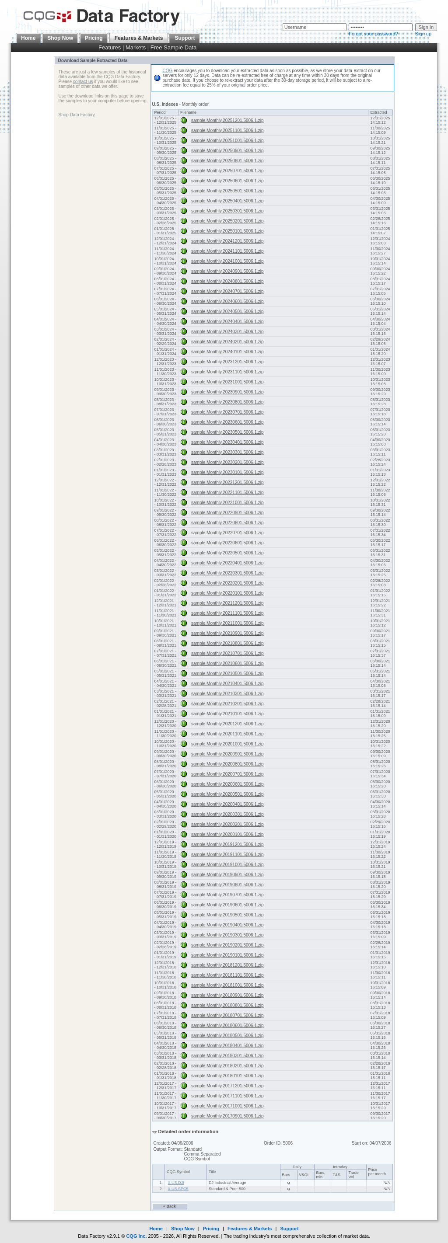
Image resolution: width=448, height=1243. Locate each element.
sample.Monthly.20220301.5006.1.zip (227, 573)
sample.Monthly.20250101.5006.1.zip (227, 231)
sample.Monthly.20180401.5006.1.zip (227, 1045)
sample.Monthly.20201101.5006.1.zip (227, 733)
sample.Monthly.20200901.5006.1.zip (227, 754)
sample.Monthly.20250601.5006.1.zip (227, 180)
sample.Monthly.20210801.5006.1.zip (227, 643)
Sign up (423, 33)
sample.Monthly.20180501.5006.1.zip (227, 1035)
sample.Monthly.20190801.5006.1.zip (227, 884)
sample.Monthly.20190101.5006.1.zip (227, 955)
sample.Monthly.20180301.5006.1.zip (227, 1055)
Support (185, 38)
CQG (168, 70)
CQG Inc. (136, 1236)
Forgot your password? (373, 33)
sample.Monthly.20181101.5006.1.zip (227, 975)
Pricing (94, 38)
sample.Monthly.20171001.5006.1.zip (227, 1106)
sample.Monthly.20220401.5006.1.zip (227, 563)
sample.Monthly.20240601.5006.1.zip (227, 301)
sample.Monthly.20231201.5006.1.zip (227, 361)
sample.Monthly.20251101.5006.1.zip (227, 130)
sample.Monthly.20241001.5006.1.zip (227, 261)
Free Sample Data (173, 47)
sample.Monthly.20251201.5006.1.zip (227, 120)
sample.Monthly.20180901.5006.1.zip (227, 995)
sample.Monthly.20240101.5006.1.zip (227, 351)
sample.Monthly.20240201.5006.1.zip (227, 341)
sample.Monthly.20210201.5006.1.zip (227, 703)
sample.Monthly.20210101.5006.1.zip (227, 713)
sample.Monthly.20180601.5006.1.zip (227, 1025)
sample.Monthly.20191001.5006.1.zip (227, 864)
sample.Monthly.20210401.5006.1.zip (227, 683)
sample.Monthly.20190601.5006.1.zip (227, 904)
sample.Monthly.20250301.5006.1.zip (227, 211)
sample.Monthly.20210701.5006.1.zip (227, 653)
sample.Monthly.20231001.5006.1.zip (227, 382)
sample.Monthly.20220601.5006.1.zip (227, 542)
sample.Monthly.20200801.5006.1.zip (227, 764)
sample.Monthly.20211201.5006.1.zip (227, 603)
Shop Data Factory (77, 114)
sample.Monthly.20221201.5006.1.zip (227, 482)
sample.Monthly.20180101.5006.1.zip (227, 1075)
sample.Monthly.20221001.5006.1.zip (227, 502)
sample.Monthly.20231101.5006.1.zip (227, 371)
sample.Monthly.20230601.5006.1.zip (227, 422)
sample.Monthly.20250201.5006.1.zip (227, 221)
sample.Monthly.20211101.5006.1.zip (227, 613)
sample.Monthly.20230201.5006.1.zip (227, 462)
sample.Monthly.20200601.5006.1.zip (227, 784)
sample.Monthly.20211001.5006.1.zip (227, 623)
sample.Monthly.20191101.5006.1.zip (227, 854)
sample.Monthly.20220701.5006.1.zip (227, 532)
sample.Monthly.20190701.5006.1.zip (227, 894)
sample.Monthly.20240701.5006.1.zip (227, 291)
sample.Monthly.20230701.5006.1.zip (227, 412)
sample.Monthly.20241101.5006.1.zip (227, 251)
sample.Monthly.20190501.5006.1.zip (227, 914)
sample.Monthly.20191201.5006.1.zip (227, 844)
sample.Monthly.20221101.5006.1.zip (227, 492)
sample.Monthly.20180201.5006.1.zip (227, 1065)
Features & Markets (250, 1228)
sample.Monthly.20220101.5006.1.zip (227, 593)
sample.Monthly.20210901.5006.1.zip (227, 633)
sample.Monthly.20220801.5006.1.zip (227, 522)
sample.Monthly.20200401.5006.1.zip (227, 804)
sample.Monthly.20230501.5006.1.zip (227, 432)
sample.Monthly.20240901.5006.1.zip (227, 271)
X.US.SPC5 (178, 1189)
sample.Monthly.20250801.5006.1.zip (227, 160)
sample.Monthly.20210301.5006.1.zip (227, 693)
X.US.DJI (176, 1182)
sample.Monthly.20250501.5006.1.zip (227, 190)
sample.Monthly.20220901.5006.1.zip (227, 512)
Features (109, 47)
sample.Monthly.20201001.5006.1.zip (227, 744)
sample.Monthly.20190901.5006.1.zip (227, 874)
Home (28, 38)
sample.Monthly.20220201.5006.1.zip (227, 583)
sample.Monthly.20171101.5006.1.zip (227, 1095)
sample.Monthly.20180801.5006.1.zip (227, 1005)
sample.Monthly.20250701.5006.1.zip (227, 170)
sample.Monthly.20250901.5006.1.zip (227, 150)
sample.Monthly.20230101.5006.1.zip (227, 472)
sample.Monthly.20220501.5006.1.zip (227, 552)
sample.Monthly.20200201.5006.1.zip (227, 824)
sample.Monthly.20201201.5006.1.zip (227, 723)
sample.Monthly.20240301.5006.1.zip (227, 331)
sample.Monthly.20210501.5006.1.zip (227, 673)
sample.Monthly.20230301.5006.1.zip (227, 452)
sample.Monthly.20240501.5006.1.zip (227, 311)
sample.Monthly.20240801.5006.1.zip (227, 281)
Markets (136, 47)
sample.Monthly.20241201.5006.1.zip (227, 241)
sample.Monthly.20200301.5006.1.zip (227, 814)
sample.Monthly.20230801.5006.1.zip (227, 402)
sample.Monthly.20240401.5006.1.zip (227, 321)
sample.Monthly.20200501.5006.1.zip (227, 794)
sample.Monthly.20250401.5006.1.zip (227, 200)
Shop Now (60, 38)
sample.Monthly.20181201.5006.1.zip (227, 965)
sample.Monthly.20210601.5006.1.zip (227, 663)
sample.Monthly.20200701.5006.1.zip (227, 774)
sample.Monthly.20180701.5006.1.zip (227, 1015)
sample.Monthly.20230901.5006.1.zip (227, 392)
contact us (83, 81)
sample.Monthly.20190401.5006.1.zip (227, 925)
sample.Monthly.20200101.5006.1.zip (227, 834)
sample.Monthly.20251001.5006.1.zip (227, 140)
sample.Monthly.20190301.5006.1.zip (227, 935)
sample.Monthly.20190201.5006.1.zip (227, 945)
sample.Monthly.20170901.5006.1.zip (227, 1116)
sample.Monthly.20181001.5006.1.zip (227, 985)
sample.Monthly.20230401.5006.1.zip (227, 442)
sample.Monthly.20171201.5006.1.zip (227, 1085)
